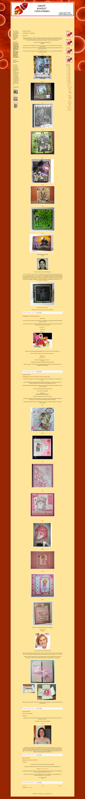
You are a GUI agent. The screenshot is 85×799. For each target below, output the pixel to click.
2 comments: (33, 754)
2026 (68, 66)
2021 (68, 73)
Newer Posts (25, 785)
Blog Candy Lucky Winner (29, 760)
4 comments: (33, 371)
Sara (42, 157)
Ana (42, 54)
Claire (42, 81)
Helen (14, 95)
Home (13, 17)
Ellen (14, 88)
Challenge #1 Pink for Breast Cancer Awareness (36, 376)
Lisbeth (42, 255)
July (69, 110)
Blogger (51, 793)
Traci (42, 206)
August (69, 108)
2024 (68, 69)
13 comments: (33, 708)
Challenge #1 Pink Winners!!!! (31, 316)
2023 (68, 70)
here (47, 40)
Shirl (42, 185)
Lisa (42, 130)
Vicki (42, 233)
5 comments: (33, 312)
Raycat (44, 793)
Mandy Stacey (43, 357)
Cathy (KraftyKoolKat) (44, 768)
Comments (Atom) (29, 787)
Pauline (43, 356)
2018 (68, 77)
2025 (68, 67)
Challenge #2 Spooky (28, 33)
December (69, 82)
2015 (68, 81)
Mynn (43, 331)
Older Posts (60, 785)
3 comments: (33, 782)
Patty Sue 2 (43, 355)
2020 (68, 74)
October (69, 87)
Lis (42, 102)
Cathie (42, 631)
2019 (68, 76)
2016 (68, 80)
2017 (68, 78)
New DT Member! (27, 713)
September (70, 106)
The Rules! (18, 17)
